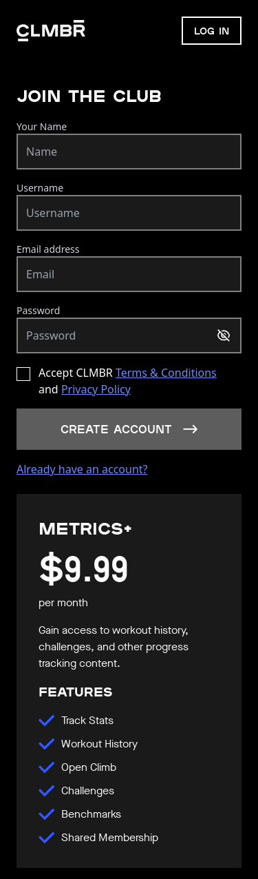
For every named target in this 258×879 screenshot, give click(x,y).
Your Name (42, 126)
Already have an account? (82, 469)
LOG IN (211, 31)
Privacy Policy (96, 389)
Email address (48, 249)
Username (40, 187)
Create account (129, 428)
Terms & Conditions (166, 372)
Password (38, 310)
